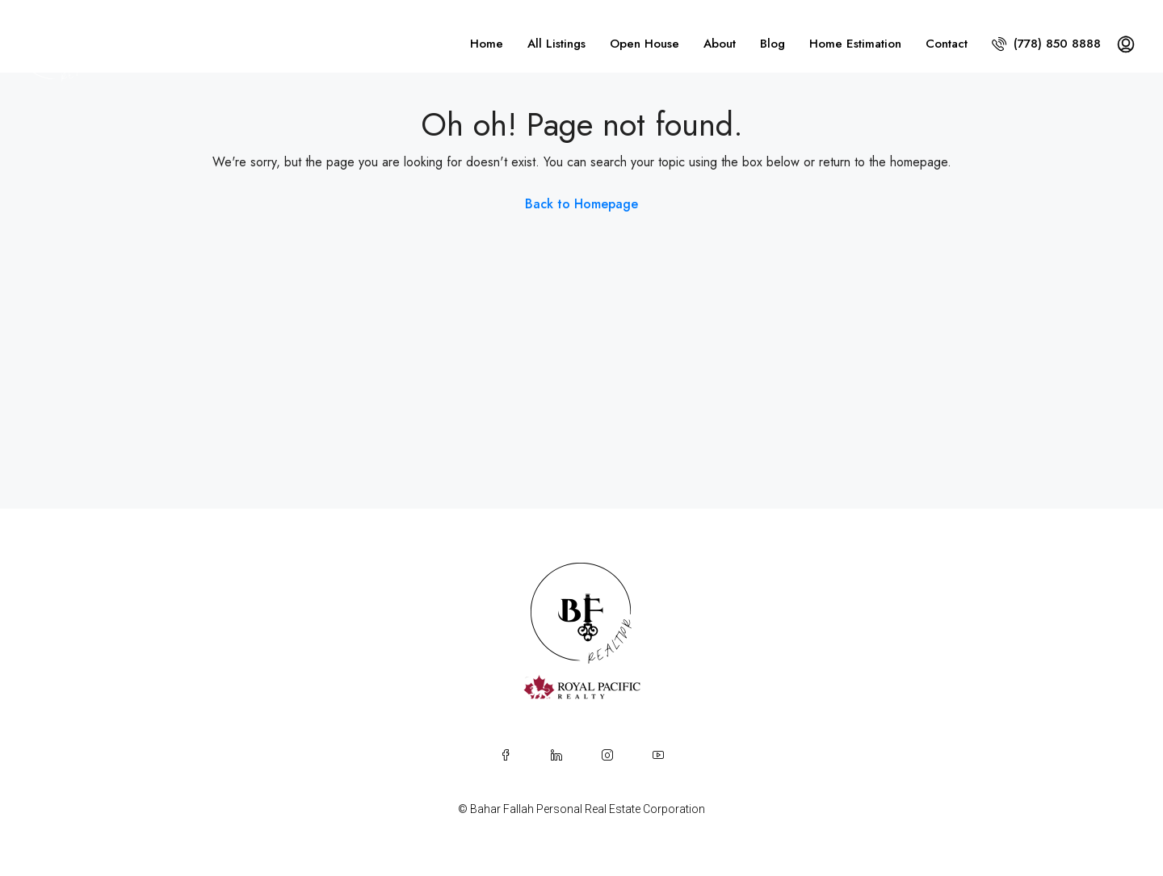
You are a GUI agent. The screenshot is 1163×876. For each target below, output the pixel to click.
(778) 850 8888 (1046, 43)
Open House (644, 43)
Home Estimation (855, 43)
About (719, 43)
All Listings (556, 43)
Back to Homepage (581, 204)
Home (486, 43)
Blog (772, 43)
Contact (947, 43)
